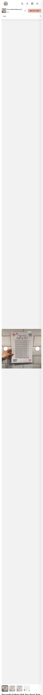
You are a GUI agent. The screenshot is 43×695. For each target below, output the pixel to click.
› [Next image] (37, 349)
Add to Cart (34, 10)
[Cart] (32, 3)
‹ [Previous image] (5, 349)
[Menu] (37, 3)
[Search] (22, 3)
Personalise (25, 11)
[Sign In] (27, 3)
